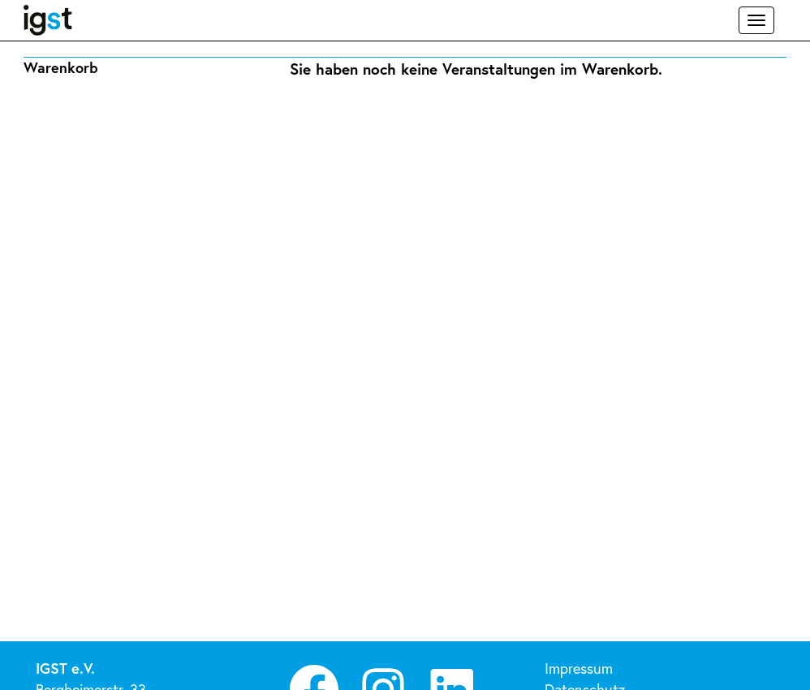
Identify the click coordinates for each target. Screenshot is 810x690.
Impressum (579, 668)
